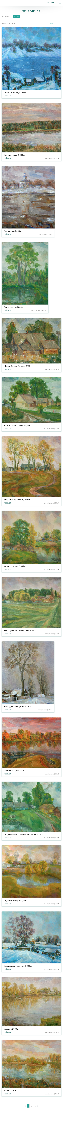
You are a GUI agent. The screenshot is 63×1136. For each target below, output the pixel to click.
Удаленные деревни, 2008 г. (17, 499)
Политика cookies (8, 1127)
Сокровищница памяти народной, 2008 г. (23, 834)
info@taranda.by (7, 1123)
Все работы (6, 16)
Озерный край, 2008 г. (14, 155)
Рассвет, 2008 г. (11, 1028)
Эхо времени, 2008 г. (13, 307)
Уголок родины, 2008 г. (15, 566)
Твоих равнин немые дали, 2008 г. (20, 630)
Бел (52, 3)
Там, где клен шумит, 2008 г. (17, 706)
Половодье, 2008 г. (12, 231)
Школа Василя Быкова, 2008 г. (18, 366)
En (48, 3)
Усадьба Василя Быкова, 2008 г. (18, 425)
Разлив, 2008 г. (11, 1090)
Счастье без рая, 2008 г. (15, 770)
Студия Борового (25, 1134)
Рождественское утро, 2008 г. (18, 965)
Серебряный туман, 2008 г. (16, 900)
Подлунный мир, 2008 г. (15, 92)
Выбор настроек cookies (26, 1127)
